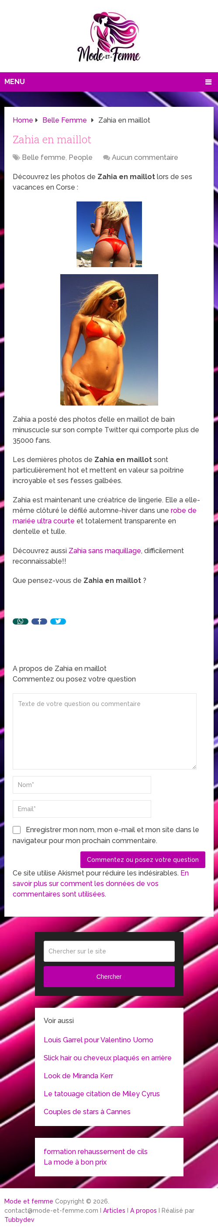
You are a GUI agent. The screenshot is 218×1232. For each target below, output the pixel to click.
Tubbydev (19, 1219)
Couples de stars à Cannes (87, 1112)
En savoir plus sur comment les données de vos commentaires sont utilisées (101, 883)
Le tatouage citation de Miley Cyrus (102, 1094)
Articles (114, 1210)
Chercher (109, 976)
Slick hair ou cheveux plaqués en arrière (108, 1058)
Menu (14, 82)
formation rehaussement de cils (96, 1151)
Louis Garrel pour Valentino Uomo (98, 1040)
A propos (143, 1210)
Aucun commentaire (145, 157)
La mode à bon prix (75, 1162)
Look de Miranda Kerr (78, 1076)
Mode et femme (28, 1201)
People (81, 157)
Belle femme (44, 157)
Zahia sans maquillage (105, 551)
